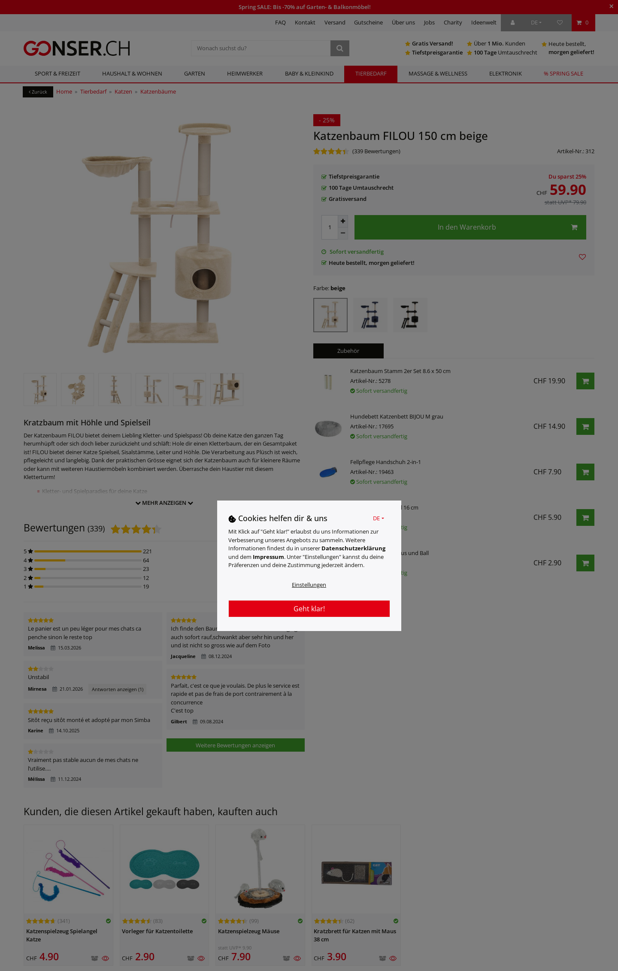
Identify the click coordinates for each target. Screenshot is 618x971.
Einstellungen (309, 585)
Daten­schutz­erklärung (353, 548)
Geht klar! (309, 608)
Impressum (268, 557)
